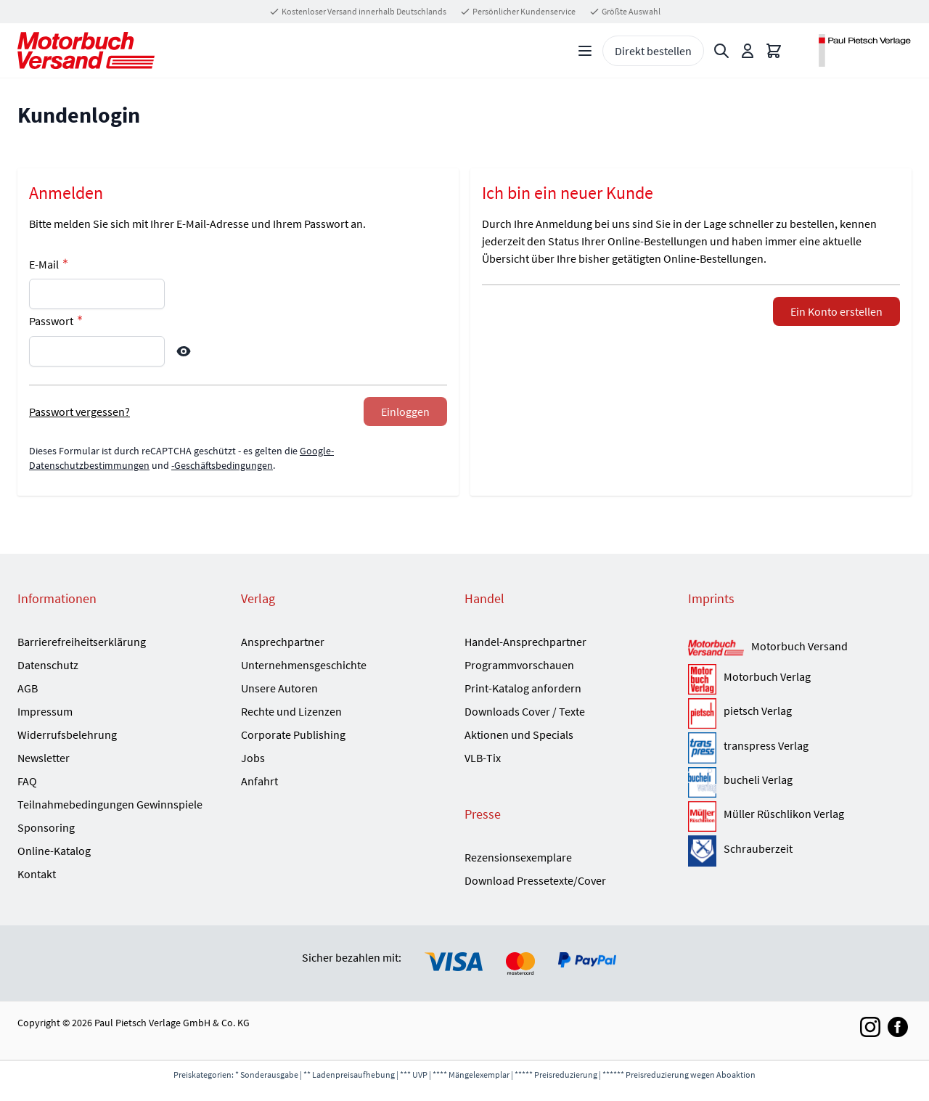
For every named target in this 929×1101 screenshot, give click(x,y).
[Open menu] (585, 50)
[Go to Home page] (86, 50)
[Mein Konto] (747, 51)
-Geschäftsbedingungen (222, 465)
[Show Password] (183, 351)
